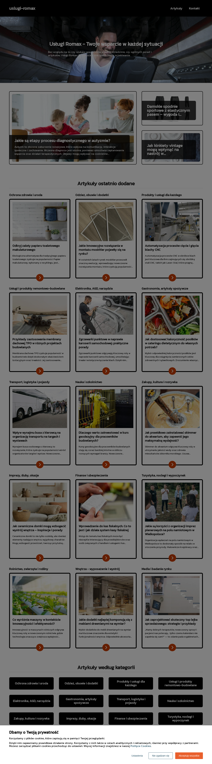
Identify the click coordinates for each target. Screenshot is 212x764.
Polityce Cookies (141, 746)
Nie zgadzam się (160, 755)
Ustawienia (137, 755)
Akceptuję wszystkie (189, 755)
